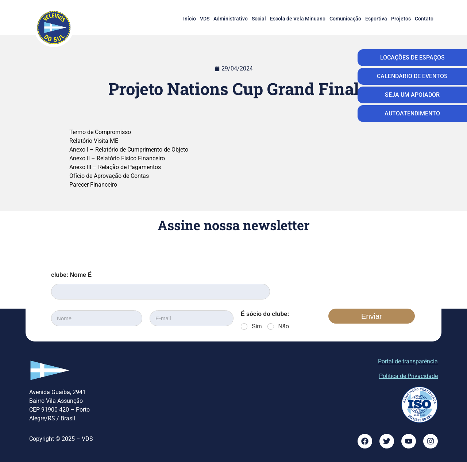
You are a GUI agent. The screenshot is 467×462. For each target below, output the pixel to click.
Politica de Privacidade (408, 376)
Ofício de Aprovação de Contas (109, 175)
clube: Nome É (71, 275)
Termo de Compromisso (100, 132)
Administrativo (230, 19)
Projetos (401, 19)
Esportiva (376, 19)
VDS (204, 19)
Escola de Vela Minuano (297, 19)
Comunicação (345, 19)
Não (283, 326)
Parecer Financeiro (93, 184)
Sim (257, 326)
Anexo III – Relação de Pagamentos (115, 167)
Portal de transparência (408, 361)
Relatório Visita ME (93, 140)
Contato (424, 19)
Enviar (371, 316)
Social (259, 19)
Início (189, 19)
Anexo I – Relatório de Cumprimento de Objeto (128, 149)
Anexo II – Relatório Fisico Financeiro (117, 158)
